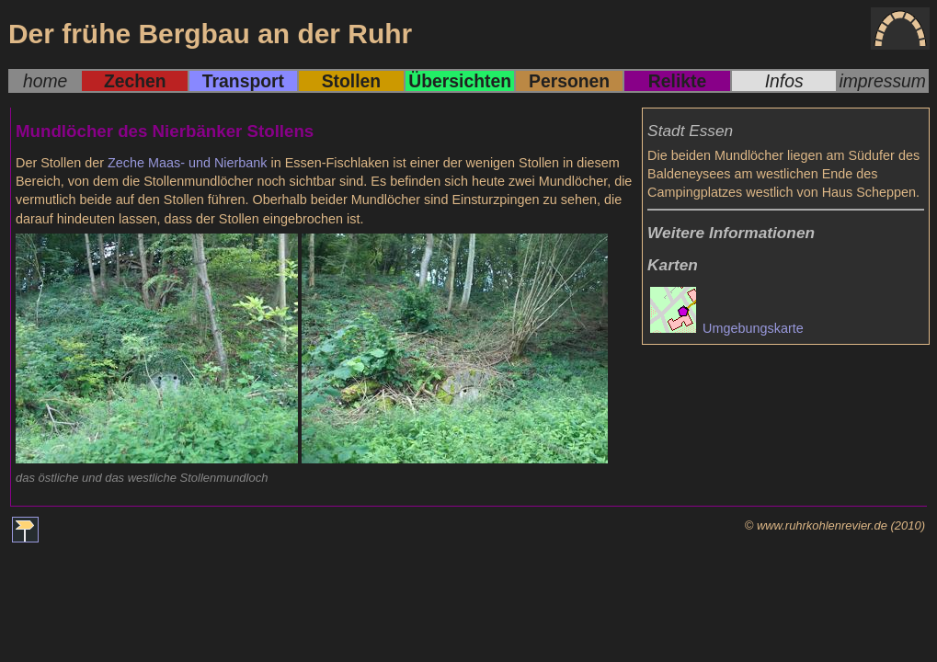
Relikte (677, 81)
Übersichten (459, 81)
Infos (784, 81)
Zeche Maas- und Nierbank (188, 162)
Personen (569, 81)
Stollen (351, 81)
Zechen (135, 81)
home (45, 81)
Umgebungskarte (727, 328)
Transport (243, 81)
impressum (882, 81)
